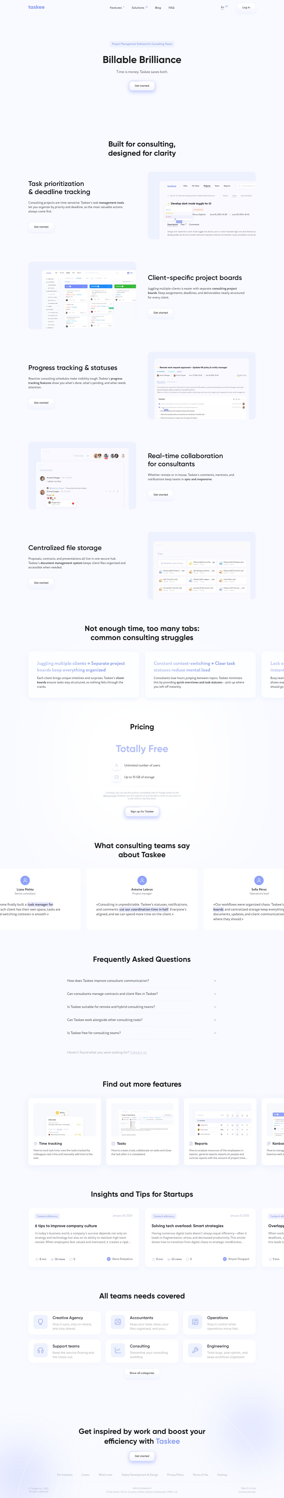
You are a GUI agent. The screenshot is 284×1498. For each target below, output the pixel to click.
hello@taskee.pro (142, 1488)
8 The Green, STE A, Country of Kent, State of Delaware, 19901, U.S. (142, 1492)
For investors (64, 1475)
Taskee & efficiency (47, 1216)
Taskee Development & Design (139, 1475)
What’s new (105, 1475)
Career (85, 1475)
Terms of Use (200, 1475)
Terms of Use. (109, 795)
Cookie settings (247, 1492)
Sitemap (222, 1475)
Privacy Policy (175, 1475)
